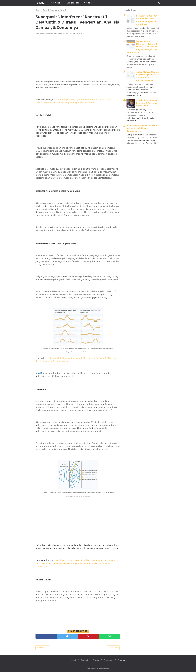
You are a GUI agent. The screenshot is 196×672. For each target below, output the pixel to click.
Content (55, 3)
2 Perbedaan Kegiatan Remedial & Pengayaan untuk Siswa (147, 103)
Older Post (113, 647)
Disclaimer (108, 660)
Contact (84, 660)
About (73, 660)
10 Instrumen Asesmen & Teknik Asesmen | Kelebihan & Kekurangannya (141, 128)
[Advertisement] (78, 54)
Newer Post (42, 647)
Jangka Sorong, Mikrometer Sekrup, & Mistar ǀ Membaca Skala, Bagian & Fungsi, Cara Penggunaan (142, 47)
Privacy (96, 660)
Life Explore (73, 3)
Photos (88, 3)
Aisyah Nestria (104, 668)
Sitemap (121, 660)
